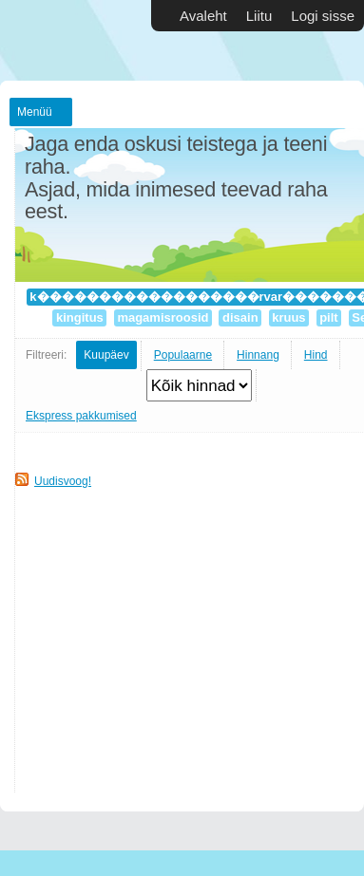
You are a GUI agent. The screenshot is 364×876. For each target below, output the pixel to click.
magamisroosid (163, 317)
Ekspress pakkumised (81, 415)
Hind (316, 355)
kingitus (79, 317)
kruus (289, 317)
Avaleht (203, 16)
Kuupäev (106, 355)
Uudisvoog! (62, 481)
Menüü (34, 112)
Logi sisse (322, 16)
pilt (329, 317)
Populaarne (183, 355)
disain (240, 317)
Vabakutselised (57, 40)
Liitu (259, 16)
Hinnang (258, 355)
